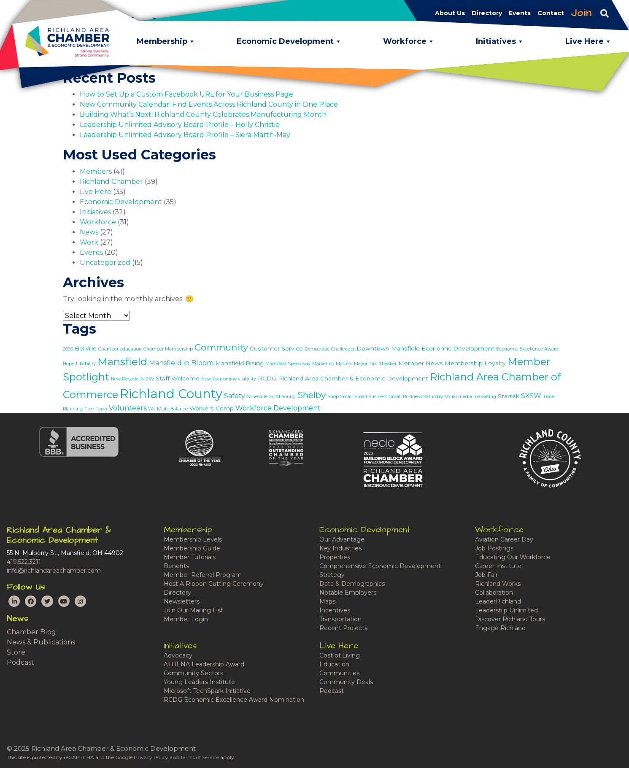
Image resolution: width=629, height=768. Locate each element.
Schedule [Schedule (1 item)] (257, 396)
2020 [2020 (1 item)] (68, 349)
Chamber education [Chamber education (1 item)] (120, 349)
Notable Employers (347, 592)
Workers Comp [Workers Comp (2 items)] (211, 408)
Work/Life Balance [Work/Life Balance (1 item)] (168, 409)
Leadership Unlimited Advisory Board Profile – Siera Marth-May (185, 135)
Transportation (340, 619)
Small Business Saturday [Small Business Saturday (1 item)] (416, 396)
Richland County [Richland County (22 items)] (171, 393)
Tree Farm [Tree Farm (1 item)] (95, 409)
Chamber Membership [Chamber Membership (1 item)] (168, 349)
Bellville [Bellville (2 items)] (86, 348)
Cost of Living (339, 655)
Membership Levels (193, 539)
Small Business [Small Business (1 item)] (370, 396)
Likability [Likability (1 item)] (86, 363)
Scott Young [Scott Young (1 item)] (282, 396)
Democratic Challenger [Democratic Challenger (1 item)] (330, 349)
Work (89, 242)
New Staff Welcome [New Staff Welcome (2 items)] (170, 378)
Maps (327, 601)
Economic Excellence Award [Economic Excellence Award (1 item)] (527, 349)
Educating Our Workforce (513, 557)
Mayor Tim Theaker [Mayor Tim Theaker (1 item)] (375, 363)
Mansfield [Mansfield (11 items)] (122, 361)
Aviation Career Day (504, 539)
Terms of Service (199, 757)
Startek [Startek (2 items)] (508, 396)
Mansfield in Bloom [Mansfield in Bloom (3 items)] (181, 363)
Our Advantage (341, 539)
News (89, 232)
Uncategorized (105, 263)
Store (16, 652)
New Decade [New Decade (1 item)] (124, 379)
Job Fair (486, 575)
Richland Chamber (111, 182)
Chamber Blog (31, 632)
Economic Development (121, 202)
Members (96, 171)
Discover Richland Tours (510, 619)
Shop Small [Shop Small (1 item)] (340, 396)
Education (334, 664)
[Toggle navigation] (604, 13)
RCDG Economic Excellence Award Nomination (234, 699)
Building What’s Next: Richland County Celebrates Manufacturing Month (203, 114)
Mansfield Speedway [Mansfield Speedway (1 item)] (287, 363)
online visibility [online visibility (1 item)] (239, 379)
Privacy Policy (151, 757)
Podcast (20, 662)
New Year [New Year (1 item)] (211, 379)
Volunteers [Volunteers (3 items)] (127, 408)
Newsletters (182, 601)
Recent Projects (343, 628)
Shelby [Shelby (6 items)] (311, 395)
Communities (339, 673)
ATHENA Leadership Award (204, 664)
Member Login (186, 619)
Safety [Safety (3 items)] (234, 396)
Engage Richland (500, 628)
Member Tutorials (190, 557)
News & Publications (41, 642)
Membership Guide (192, 548)
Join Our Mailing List (193, 610)
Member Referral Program (203, 575)
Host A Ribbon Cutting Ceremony (214, 583)
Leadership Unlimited (506, 610)
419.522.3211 (24, 562)
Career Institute (498, 566)
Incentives (334, 610)
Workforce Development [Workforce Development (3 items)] (278, 408)
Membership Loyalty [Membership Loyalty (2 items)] (475, 363)
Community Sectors (193, 673)
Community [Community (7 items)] (221, 347)
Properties (334, 557)
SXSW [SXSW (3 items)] (531, 396)
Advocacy (178, 655)
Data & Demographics (352, 583)
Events (91, 252)
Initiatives (95, 212)
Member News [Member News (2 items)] (420, 363)
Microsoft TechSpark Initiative (207, 691)
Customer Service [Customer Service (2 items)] (276, 348)
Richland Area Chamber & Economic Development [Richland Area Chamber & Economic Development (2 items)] (353, 378)
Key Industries (340, 548)
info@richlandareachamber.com (54, 570)
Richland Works (498, 583)
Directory (177, 592)
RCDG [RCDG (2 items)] (267, 378)
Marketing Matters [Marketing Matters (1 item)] (332, 363)
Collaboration (494, 592)
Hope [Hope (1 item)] (68, 363)
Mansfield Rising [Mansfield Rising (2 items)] (239, 363)
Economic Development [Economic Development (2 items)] (457, 348)
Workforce (98, 222)
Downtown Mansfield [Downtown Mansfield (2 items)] (388, 348)
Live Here (95, 192)
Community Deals (346, 682)
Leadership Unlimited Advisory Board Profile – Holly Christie (180, 125)
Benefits (176, 566)
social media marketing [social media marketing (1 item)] (470, 396)
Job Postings (494, 548)
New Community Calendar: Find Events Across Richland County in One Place (209, 104)
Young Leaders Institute (199, 682)
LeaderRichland (498, 601)
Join (581, 13)
